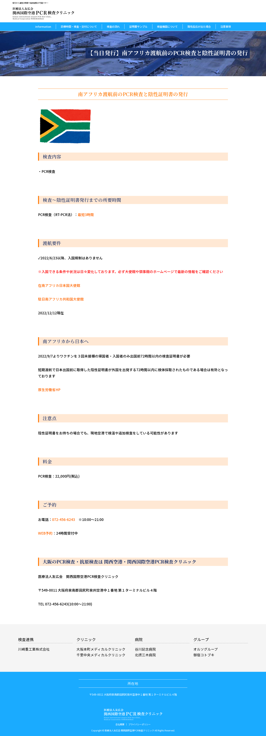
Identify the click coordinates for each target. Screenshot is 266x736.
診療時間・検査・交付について (79, 26)
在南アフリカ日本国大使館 (59, 285)
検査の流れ (113, 26)
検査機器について (167, 26)
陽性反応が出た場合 (199, 26)
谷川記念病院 (145, 649)
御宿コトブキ (203, 655)
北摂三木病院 (145, 655)
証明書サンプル (138, 26)
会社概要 (119, 724)
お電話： (56, 519)
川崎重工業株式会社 (34, 649)
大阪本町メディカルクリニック (100, 649)
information (43, 26)
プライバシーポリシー (139, 724)
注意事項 (225, 26)
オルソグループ (205, 649)
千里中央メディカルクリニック (100, 655)
